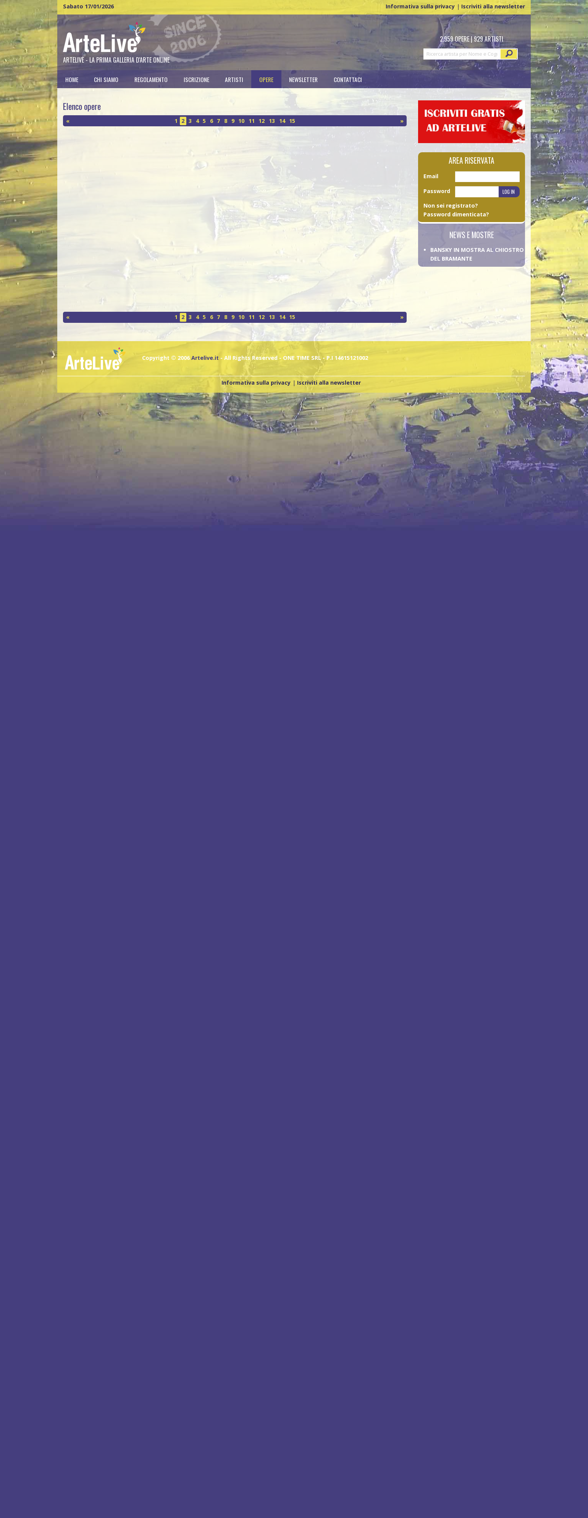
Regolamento (151, 79)
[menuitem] (71, 79)
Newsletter (303, 79)
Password (436, 191)
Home (71, 79)
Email (430, 176)
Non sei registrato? (450, 205)
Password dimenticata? (456, 214)
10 (241, 120)
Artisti (234, 79)
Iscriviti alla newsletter (493, 6)
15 (292, 120)
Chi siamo (106, 79)
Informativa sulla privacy (420, 6)
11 (252, 120)
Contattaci (348, 79)
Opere (266, 79)
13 (272, 120)
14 (282, 120)
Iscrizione (196, 79)
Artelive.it (205, 357)
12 (261, 120)
